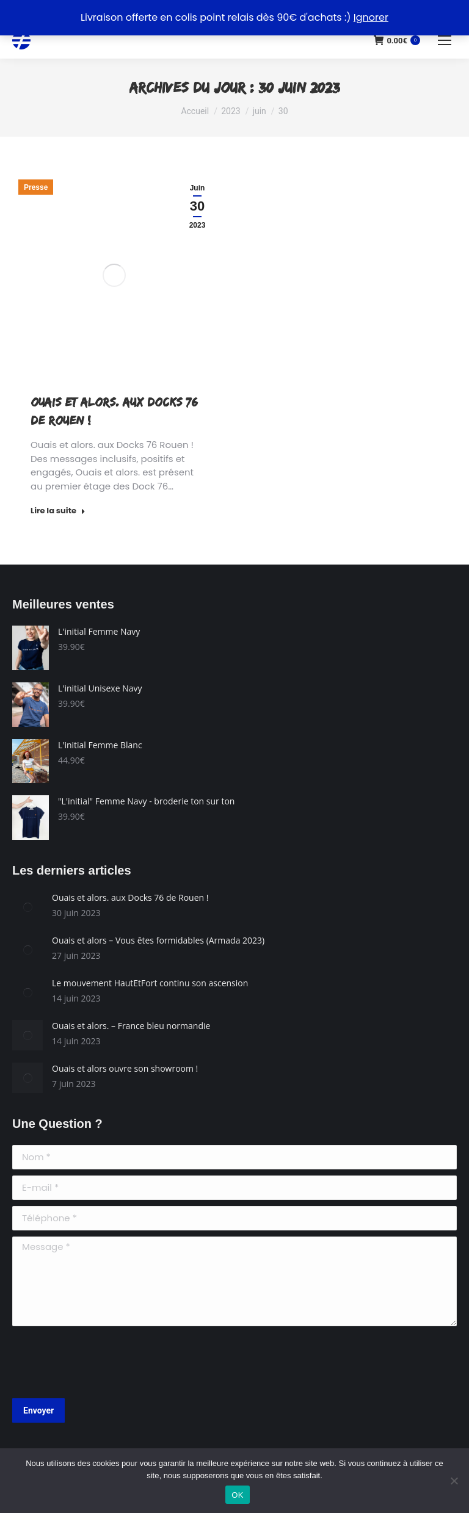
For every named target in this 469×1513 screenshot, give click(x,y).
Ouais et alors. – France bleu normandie (131, 1025)
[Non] (454, 1481)
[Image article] (27, 907)
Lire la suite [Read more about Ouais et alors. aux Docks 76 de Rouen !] (58, 510)
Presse (36, 187)
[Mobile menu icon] (444, 40)
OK (237, 1495)
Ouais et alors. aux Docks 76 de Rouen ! (130, 897)
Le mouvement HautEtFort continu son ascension (150, 983)
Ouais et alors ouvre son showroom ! (125, 1068)
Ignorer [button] (371, 17)
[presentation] (105, 1362)
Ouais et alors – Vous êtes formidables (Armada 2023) (158, 940)
